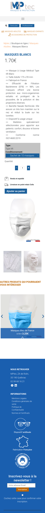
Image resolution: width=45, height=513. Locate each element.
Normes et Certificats (21, 413)
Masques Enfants (33, 31)
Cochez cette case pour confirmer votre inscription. (22, 500)
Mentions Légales (19, 398)
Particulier (14, 26)
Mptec (7, 43)
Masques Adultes (11, 31)
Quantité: (9, 161)
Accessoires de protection (22, 35)
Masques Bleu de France (22, 330)
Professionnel (27, 26)
